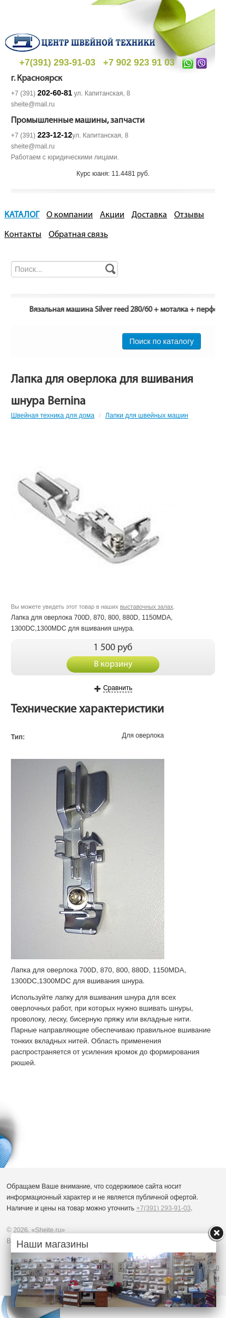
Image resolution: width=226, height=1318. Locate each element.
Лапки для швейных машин (146, 415)
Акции (112, 215)
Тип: (18, 737)
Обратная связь (78, 234)
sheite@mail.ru (33, 104)
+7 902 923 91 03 (139, 62)
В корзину (113, 664)
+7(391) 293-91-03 (57, 62)
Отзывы (189, 215)
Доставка (149, 215)
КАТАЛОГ (21, 215)
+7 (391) (41, 93)
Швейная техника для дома (52, 415)
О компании (69, 215)
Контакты (22, 234)
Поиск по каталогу (161, 341)
